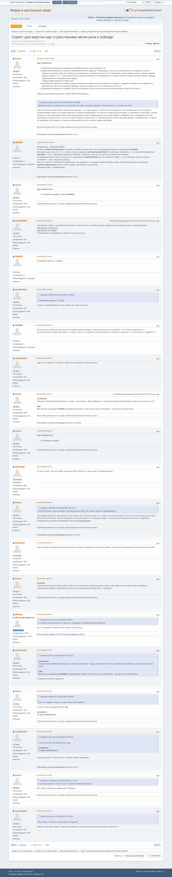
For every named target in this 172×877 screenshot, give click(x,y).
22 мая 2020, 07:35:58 (44, 650)
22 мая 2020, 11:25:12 (44, 811)
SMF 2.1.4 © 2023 (15, 871)
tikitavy (19, 614)
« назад (148, 43)
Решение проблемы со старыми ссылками (112, 20)
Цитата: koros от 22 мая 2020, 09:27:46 (57, 737)
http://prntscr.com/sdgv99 (47, 228)
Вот (38, 409)
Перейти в (118, 856)
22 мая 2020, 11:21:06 (44, 775)
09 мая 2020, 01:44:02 (44, 256)
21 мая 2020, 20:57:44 (44, 578)
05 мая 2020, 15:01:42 (46, 142)
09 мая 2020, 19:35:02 (44, 358)
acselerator (21, 220)
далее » (156, 43)
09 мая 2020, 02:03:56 (44, 289)
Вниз (13, 51)
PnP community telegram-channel (72, 634)
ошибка (56, 194)
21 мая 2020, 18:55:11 (44, 502)
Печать (157, 51)
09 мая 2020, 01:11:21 (44, 221)
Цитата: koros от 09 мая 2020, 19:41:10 (57, 656)
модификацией (84, 521)
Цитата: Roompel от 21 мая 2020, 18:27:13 (58, 508)
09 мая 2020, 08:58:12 (44, 325)
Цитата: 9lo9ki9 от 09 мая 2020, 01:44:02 (57, 295)
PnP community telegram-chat (48, 634)
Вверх (13, 845)
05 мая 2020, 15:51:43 (44, 185)
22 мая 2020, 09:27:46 (44, 691)
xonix (76, 134)
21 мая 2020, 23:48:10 (44, 614)
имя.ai (74, 78)
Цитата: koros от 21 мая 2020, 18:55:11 (57, 620)
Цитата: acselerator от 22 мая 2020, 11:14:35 (59, 781)
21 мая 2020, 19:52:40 (44, 543)
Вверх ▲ (160, 871)
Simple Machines (27, 871)
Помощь (139, 871)
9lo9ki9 (19, 142)
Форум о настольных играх (30, 10)
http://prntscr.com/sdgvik (47, 230)
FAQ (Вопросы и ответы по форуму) (139, 17)
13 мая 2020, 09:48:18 (44, 431)
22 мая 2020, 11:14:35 (44, 731)
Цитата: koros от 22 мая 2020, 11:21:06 (57, 816)
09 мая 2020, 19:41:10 (44, 394)
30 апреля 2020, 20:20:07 (46, 58)
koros (18, 58)
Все (46, 51)
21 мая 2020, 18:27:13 (44, 466)
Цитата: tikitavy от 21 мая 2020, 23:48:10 (57, 697)
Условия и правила (149, 871)
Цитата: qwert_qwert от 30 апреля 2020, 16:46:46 (61, 102)
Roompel (20, 467)
